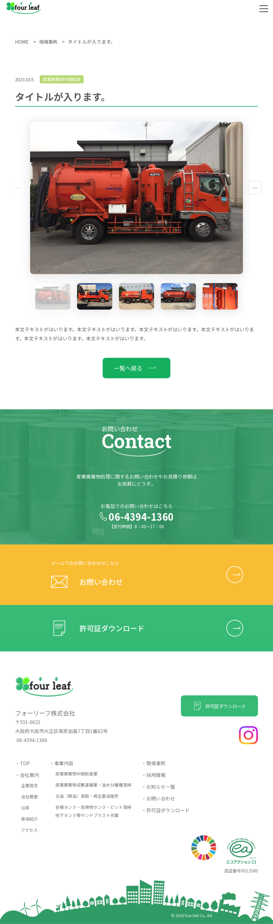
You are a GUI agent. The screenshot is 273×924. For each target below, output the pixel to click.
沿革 (25, 813)
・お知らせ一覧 (158, 791)
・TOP (22, 768)
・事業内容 (61, 768)
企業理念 (29, 790)
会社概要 (29, 801)
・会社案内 (27, 779)
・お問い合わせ (158, 803)
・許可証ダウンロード (165, 815)
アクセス (29, 835)
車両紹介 (29, 824)
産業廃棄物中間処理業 (76, 779)
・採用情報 (153, 779)
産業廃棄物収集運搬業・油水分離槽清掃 (93, 790)
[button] (255, 187)
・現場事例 (153, 768)
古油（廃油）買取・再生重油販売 (87, 801)
